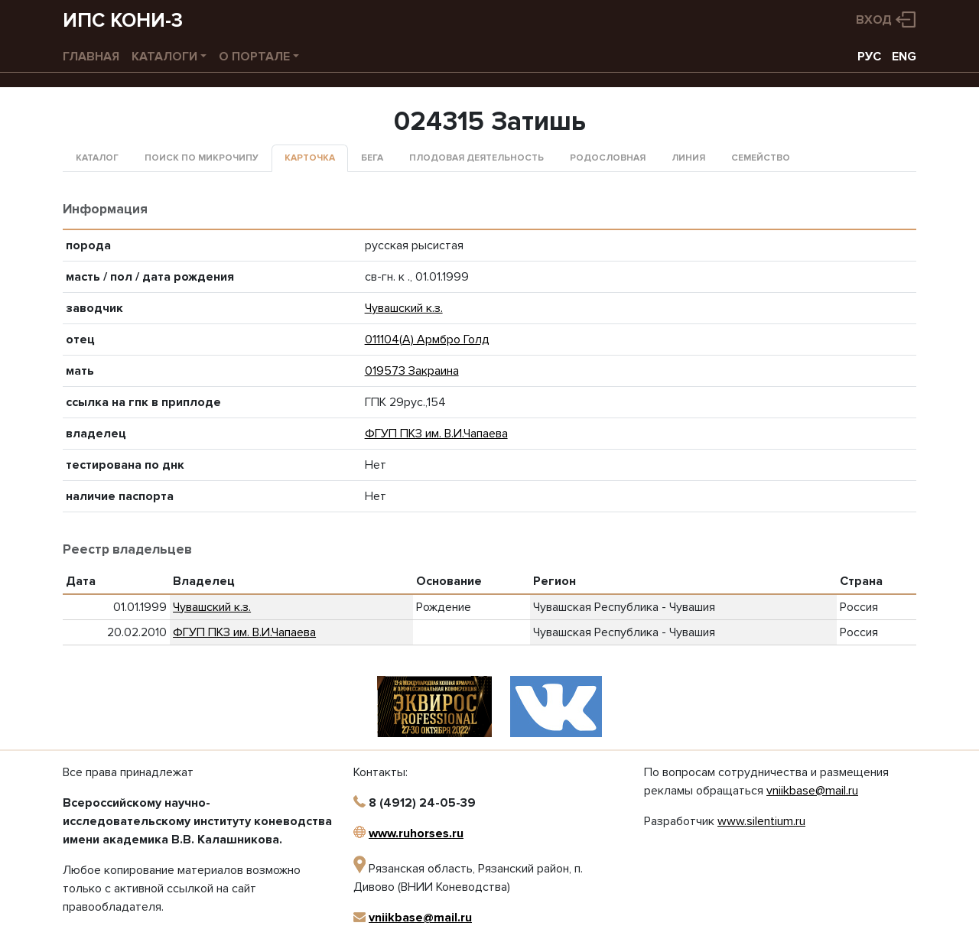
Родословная (608, 158)
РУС (869, 56)
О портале (254, 56)
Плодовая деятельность (476, 158)
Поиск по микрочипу (202, 158)
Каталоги (164, 56)
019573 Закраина (412, 371)
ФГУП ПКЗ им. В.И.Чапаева (436, 433)
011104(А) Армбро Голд (427, 339)
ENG (904, 56)
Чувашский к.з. (404, 308)
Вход (874, 20)
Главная (91, 56)
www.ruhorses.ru (416, 833)
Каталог (97, 158)
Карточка (310, 158)
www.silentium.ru (761, 821)
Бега (372, 158)
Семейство (760, 158)
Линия (688, 158)
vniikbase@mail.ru (420, 917)
